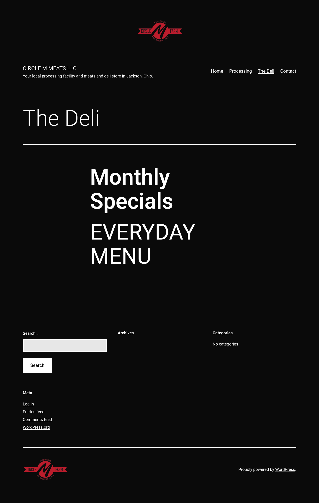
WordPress (285, 469)
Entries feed (33, 411)
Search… (31, 333)
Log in (28, 404)
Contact (288, 71)
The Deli (266, 71)
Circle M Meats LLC (50, 68)
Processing (240, 71)
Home (217, 71)
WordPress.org (36, 427)
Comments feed (37, 419)
